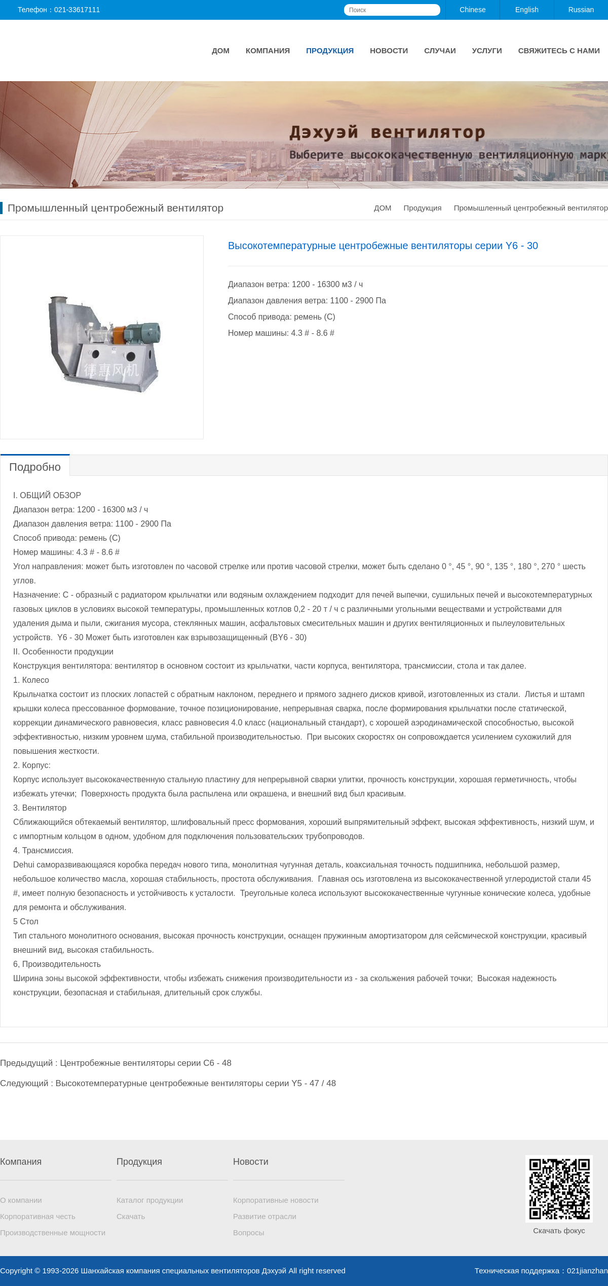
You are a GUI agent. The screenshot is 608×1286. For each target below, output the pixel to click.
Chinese (472, 10)
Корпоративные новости (276, 1200)
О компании (21, 1200)
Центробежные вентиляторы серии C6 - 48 (146, 1063)
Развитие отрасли (264, 1216)
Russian (581, 10)
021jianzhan (587, 1270)
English (527, 10)
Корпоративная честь (37, 1216)
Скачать (131, 1216)
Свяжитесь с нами (559, 50)
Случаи (439, 50)
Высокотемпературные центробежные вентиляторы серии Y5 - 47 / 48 (196, 1083)
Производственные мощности (52, 1232)
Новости (389, 50)
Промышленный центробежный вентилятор (531, 207)
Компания (268, 50)
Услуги (487, 50)
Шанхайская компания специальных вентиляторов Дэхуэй (86, 50)
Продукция (330, 50)
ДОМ (221, 50)
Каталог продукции (150, 1200)
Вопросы (248, 1232)
